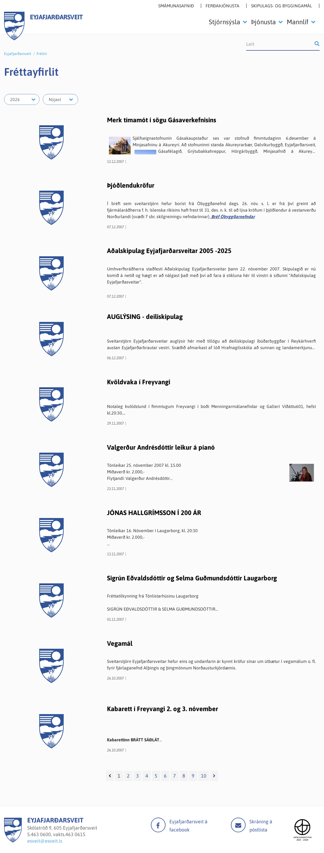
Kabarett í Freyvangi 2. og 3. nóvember (162, 708)
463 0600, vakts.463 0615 (58, 834)
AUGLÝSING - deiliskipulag (145, 316)
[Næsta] (214, 776)
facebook (158, 825)
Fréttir (41, 53)
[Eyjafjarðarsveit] (13, 841)
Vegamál (119, 643)
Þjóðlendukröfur (130, 185)
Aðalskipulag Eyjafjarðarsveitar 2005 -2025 (169, 250)
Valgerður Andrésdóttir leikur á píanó (161, 447)
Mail (238, 825)
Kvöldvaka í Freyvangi (138, 382)
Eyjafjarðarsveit (17, 53)
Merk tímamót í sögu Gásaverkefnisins (161, 120)
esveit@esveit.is (44, 841)
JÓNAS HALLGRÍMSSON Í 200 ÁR (154, 512)
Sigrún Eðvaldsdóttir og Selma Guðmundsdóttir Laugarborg (192, 578)
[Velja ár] (21, 99)
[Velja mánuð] (60, 99)
